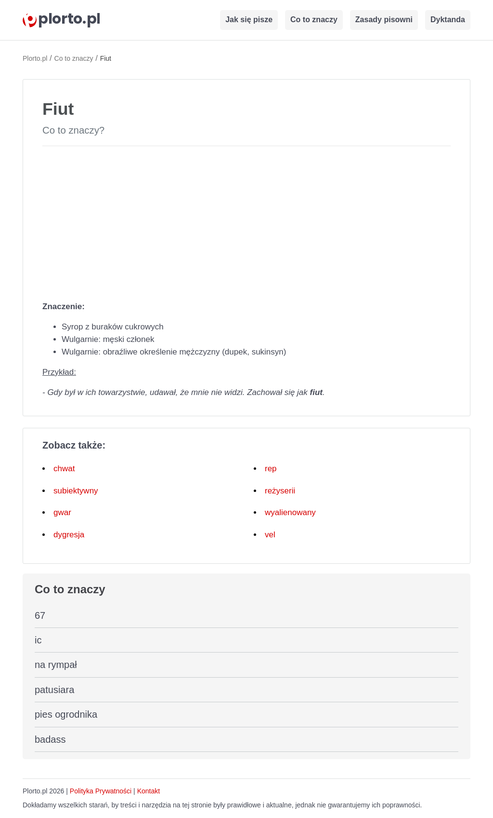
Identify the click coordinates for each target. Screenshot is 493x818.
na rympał (56, 664)
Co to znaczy (313, 19)
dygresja (68, 534)
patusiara (54, 689)
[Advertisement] (246, 221)
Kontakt (148, 791)
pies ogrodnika (66, 714)
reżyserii (280, 490)
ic (38, 640)
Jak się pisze (248, 19)
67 (40, 615)
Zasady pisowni (384, 19)
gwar (62, 512)
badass (50, 739)
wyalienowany (290, 512)
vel (270, 534)
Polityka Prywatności (100, 791)
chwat (64, 468)
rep (271, 468)
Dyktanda (447, 19)
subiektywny (75, 490)
